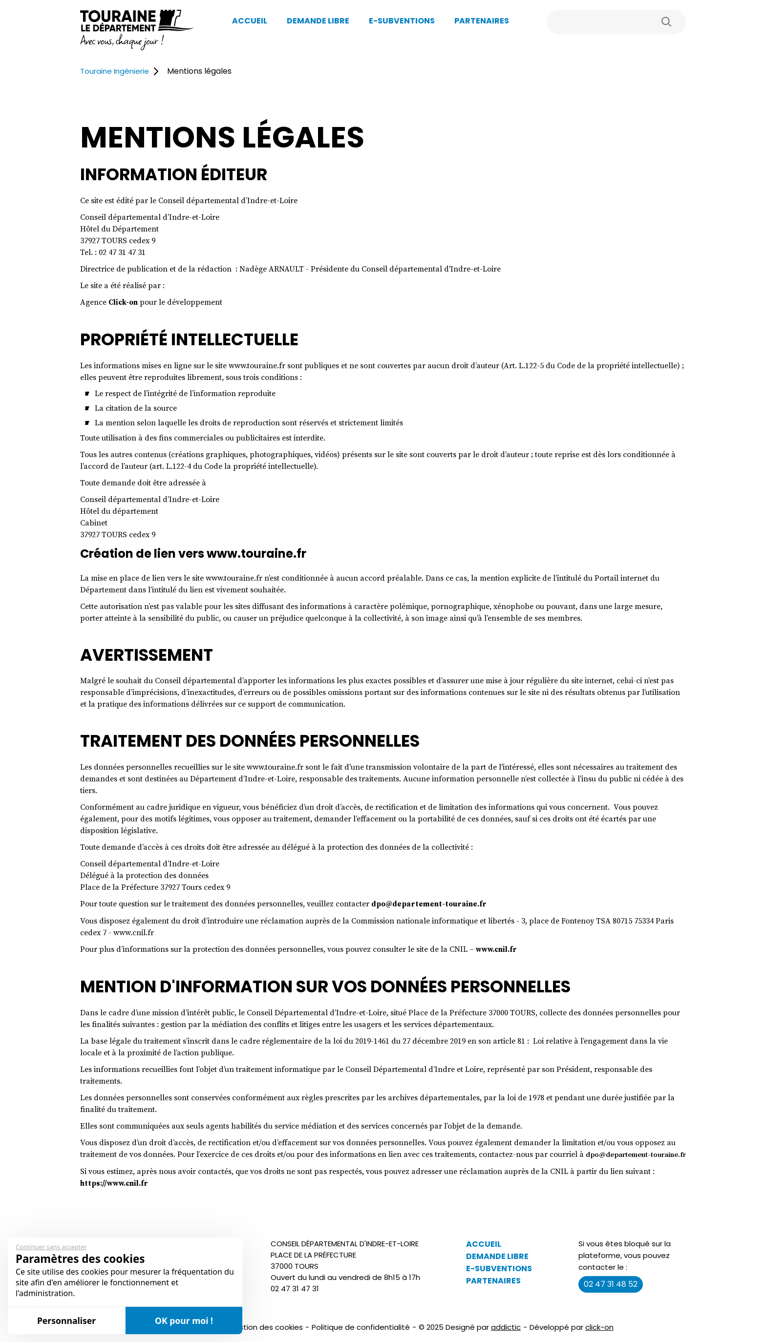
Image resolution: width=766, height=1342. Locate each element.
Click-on (124, 301)
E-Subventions (402, 20)
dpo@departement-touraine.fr (431, 903)
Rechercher (666, 22)
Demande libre (318, 20)
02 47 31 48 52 (611, 1293)
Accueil (249, 20)
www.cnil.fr (498, 948)
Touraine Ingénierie (119, 71)
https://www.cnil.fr (116, 1192)
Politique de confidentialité (361, 1336)
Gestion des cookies (266, 1336)
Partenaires (481, 20)
